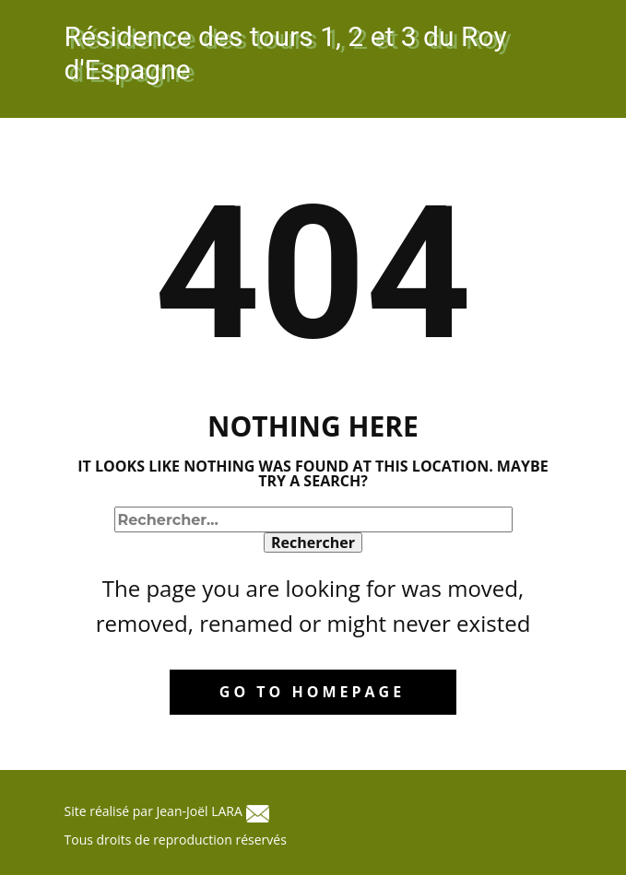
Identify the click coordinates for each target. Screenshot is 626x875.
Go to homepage (312, 692)
